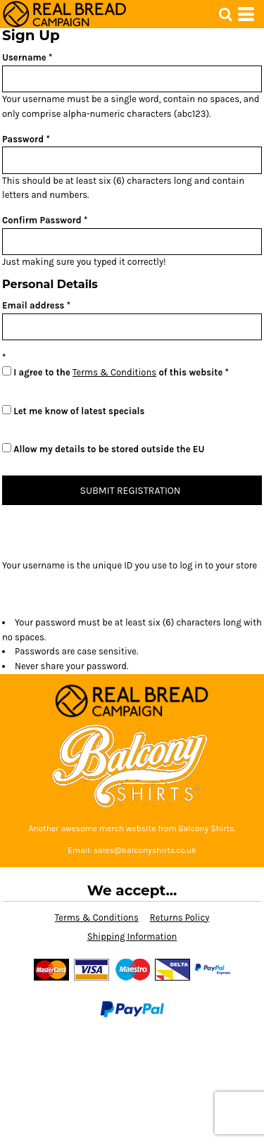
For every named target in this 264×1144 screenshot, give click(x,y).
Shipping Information (132, 936)
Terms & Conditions (114, 372)
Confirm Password (42, 220)
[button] (225, 14)
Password (23, 139)
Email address (33, 305)
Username (24, 57)
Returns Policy (179, 917)
